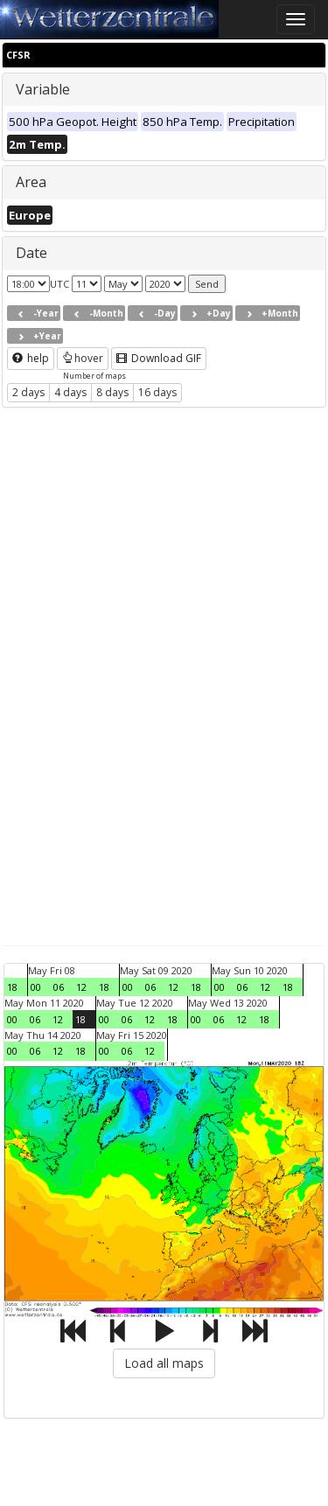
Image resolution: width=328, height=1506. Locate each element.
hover (82, 358)
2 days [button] (28, 392)
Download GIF (158, 358)
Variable (43, 89)
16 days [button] (157, 392)
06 (58, 987)
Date (31, 252)
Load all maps (164, 1363)
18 (12, 987)
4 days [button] (70, 392)
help (30, 358)
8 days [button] (112, 392)
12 (81, 987)
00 (36, 987)
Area (31, 182)
